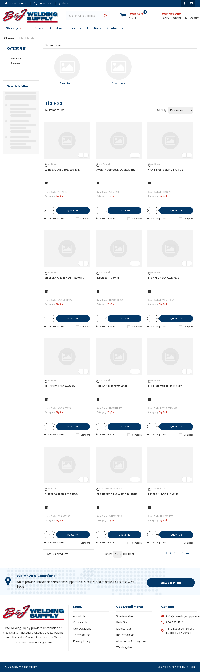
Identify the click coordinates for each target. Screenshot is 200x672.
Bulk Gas (122, 622)
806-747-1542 (175, 622)
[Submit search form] (105, 15)
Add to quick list (54, 218)
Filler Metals (26, 38)
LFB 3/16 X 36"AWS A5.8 (111, 386)
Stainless (15, 63)
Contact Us (42, 3)
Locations (94, 28)
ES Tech (190, 666)
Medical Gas (124, 629)
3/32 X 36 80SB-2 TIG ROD (61, 494)
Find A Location (15, 3)
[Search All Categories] (88, 15)
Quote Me (73, 210)
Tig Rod (60, 196)
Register (176, 18)
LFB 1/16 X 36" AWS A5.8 (163, 277)
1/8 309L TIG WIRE (108, 277)
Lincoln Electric (156, 488)
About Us (66, 3)
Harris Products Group (109, 488)
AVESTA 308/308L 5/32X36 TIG (115, 169)
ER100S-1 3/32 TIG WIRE (163, 494)
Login (165, 18)
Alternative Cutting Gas (131, 641)
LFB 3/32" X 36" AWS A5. (60, 386)
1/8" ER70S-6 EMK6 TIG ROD (165, 169)
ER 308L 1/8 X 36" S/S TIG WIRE (64, 277)
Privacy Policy (81, 641)
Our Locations (82, 629)
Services (74, 28)
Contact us (115, 28)
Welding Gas (124, 647)
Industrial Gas (125, 635)
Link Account (191, 18)
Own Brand (51, 164)
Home (9, 38)
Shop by (12, 28)
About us (56, 28)
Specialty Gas (124, 616)
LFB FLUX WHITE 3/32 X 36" (165, 386)
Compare (83, 218)
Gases (39, 28)
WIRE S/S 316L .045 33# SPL (62, 169)
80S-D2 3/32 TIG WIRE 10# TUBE (116, 494)
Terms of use (81, 635)
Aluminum (15, 58)
